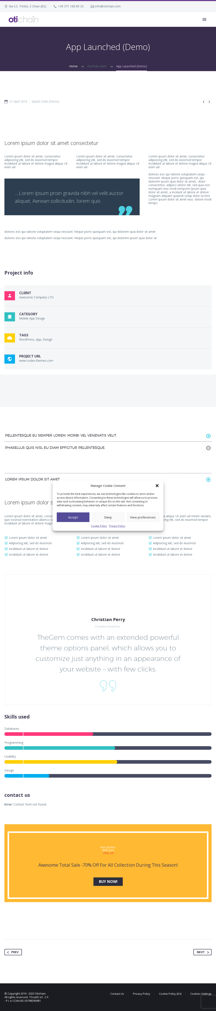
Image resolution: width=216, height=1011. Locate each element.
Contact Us (117, 993)
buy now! (108, 881)
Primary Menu (204, 19)
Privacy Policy (117, 526)
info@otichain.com (108, 6)
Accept (73, 517)
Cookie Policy (99, 526)
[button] (157, 485)
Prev (12, 952)
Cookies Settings (201, 993)
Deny (108, 517)
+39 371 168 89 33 (71, 6)
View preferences (143, 517)
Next (204, 952)
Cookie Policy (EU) (170, 993)
